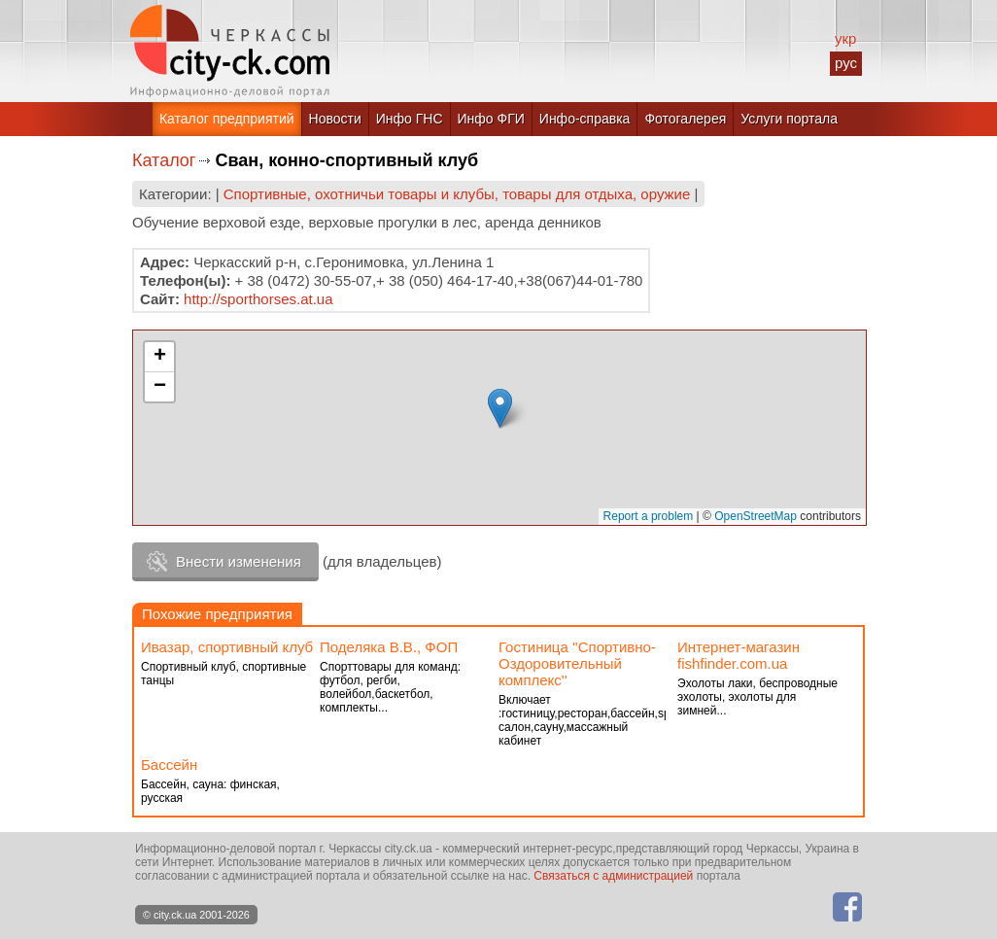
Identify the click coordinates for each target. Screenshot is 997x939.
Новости (335, 118)
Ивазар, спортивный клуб (227, 647)
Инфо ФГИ (491, 118)
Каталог (163, 160)
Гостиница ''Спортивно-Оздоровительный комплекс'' (577, 663)
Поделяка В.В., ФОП (389, 647)
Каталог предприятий (226, 118)
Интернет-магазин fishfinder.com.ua (738, 655)
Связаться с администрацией (613, 876)
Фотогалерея (685, 118)
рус (846, 62)
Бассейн (169, 764)
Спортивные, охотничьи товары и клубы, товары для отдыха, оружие (457, 194)
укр (845, 38)
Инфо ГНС (409, 118)
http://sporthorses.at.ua (258, 299)
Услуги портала (789, 118)
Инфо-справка (585, 118)
